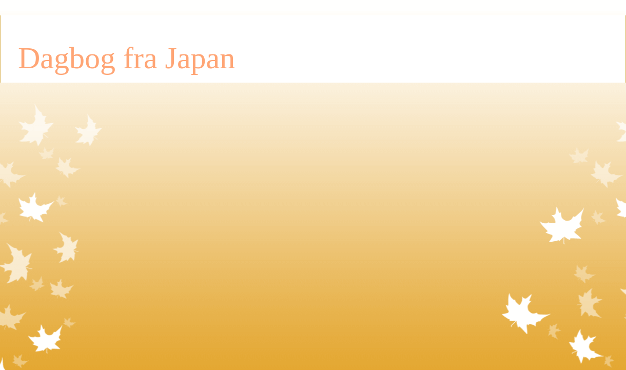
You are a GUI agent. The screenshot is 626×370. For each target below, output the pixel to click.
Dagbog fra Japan (126, 58)
